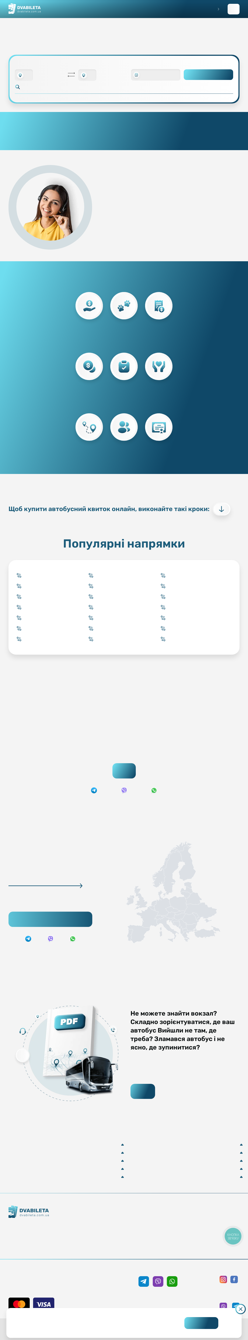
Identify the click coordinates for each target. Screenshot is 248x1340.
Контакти (41, 1233)
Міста (104, 1248)
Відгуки (159, 1241)
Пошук (208, 74)
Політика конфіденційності (215, 1225)
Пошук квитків (124, 770)
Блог (159, 1218)
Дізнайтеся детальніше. (96, 1326)
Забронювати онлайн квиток (104, 1225)
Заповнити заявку (234, 9)
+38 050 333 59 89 (158, 1269)
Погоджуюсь (201, 1323)
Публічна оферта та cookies (215, 1218)
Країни (104, 1241)
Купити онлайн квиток (104, 1218)
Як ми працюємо (41, 1226)
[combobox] (24, 75)
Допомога (159, 1233)
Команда (41, 1241)
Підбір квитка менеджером (104, 1233)
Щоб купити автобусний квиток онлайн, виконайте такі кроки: (119, 509)
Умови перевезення (159, 1225)
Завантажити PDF (142, 1091)
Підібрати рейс (50, 919)
